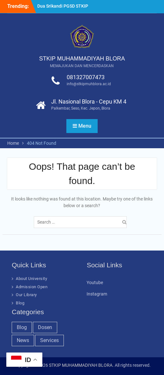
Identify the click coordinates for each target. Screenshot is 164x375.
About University (31, 278)
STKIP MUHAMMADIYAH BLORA (82, 58)
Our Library (26, 294)
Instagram (97, 293)
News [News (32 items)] (23, 340)
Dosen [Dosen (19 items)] (45, 327)
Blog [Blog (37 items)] (22, 327)
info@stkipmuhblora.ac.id (89, 84)
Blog (20, 303)
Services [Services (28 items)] (49, 340)
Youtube (95, 282)
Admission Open (31, 286)
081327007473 (86, 77)
